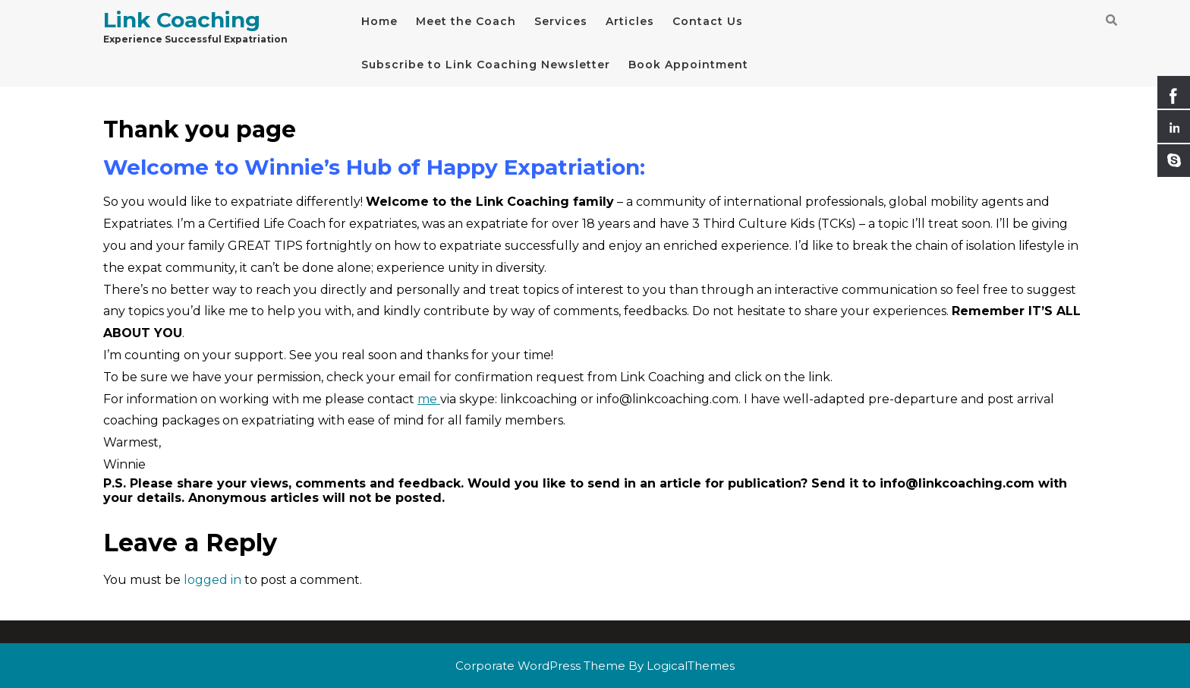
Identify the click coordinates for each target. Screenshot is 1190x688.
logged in (212, 580)
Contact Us (707, 21)
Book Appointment (688, 64)
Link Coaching (181, 20)
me (428, 399)
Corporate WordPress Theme (540, 665)
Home (379, 21)
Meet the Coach (466, 21)
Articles (630, 21)
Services (560, 21)
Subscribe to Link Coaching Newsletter (485, 64)
